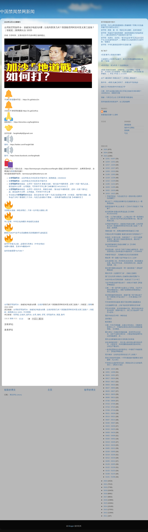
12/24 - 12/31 (111, 162)
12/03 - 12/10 (111, 171)
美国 (13, 171)
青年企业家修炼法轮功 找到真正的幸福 (119, 339)
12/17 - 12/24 (111, 165)
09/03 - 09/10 (111, 385)
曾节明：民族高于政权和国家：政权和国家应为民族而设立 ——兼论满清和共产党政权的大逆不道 (122, 34)
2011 (106, 516)
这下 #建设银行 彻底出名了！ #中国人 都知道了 (119, 78)
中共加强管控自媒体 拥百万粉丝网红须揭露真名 (123, 302)
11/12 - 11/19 (111, 181)
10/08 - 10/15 (111, 369)
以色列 (40, 304)
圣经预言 (108, 319)
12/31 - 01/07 (111, 159)
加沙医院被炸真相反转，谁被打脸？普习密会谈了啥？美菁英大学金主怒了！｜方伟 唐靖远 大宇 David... (123, 297)
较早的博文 (90, 390)
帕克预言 (108, 322)
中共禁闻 (27, 312)
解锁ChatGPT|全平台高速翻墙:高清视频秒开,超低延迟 (26, 233)
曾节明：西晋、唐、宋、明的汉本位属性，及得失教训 (121, 30)
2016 (106, 500)
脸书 (6, 156)
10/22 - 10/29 (111, 190)
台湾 (6, 304)
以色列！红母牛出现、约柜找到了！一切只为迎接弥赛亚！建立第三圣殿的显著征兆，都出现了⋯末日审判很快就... (123, 239)
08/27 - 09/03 (111, 388)
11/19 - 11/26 (111, 178)
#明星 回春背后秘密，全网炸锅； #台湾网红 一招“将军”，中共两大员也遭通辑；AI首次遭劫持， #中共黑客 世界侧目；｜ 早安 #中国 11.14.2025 (122, 72)
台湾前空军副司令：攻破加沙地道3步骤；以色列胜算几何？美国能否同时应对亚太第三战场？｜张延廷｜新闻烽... (124, 226)
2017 (106, 497)
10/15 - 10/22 (111, 193)
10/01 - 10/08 (111, 372)
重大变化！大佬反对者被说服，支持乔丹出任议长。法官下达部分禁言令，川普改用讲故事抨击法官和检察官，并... (123, 334)
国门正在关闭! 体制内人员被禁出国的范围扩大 (122, 276)
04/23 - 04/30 (111, 426)
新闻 (90, 304)
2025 (106, 149)
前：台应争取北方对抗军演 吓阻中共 (28, 181)
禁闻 (105, 112)
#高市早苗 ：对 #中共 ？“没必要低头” (115, 65)
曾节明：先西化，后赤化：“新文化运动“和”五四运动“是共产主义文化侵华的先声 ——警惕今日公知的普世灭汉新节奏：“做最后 (122, 40)
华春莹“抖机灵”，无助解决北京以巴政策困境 (121, 255)
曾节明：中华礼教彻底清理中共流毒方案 (116, 45)
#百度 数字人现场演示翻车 (111, 55)
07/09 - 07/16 (111, 410)
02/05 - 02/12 (111, 461)
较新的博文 (10, 390)
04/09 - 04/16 (111, 432)
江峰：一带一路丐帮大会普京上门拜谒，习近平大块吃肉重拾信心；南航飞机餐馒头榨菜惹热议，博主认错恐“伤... (123, 290)
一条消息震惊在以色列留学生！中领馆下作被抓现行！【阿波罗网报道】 (123, 350)
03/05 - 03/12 (111, 448)
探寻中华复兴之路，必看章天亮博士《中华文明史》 (25, 244)
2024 (106, 152)
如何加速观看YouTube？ (14, 251)
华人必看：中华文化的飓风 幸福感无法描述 (21, 222)
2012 (106, 513)
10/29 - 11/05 (111, 187)
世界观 (10, 100)
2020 (106, 487)
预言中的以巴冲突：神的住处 (116, 315)
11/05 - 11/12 (111, 184)
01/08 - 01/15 (111, 474)
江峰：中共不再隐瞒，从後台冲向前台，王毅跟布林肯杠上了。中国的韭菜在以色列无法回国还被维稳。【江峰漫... (123, 327)
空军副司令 (14, 304)
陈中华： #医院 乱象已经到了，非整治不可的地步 (119, 82)
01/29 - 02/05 (111, 464)
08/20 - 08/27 (111, 391)
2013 (106, 509)
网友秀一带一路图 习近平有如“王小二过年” (121, 258)
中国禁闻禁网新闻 (17, 11)
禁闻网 (126, 130)
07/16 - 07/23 (111, 407)
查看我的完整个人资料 (109, 115)
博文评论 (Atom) (16, 395)
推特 (6, 144)
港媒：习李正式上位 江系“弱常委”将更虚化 (117, 97)
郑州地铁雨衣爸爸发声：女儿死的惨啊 (115, 102)
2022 (106, 481)
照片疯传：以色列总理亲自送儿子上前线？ (121, 354)
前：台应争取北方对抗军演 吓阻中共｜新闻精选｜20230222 (37, 178)
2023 (106, 156)
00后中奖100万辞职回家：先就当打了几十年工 (122, 279)
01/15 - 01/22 (111, 471)
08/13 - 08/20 (111, 394)
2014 (106, 506)
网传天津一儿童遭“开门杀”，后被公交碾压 (121, 273)
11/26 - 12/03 (111, 174)
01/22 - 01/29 (111, 467)
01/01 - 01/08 (111, 477)
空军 (43, 315)
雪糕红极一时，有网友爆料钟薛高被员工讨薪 (122, 231)
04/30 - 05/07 (111, 423)
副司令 (29, 315)
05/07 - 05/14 (111, 420)
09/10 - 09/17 (111, 382)
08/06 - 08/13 (111, 397)
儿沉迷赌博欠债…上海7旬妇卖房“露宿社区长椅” (123, 305)
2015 (106, 503)
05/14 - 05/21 (111, 416)
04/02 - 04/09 (111, 435)
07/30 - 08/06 (111, 401)
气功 (126, 133)
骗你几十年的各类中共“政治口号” (113, 87)
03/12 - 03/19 (111, 445)
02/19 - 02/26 (111, 455)
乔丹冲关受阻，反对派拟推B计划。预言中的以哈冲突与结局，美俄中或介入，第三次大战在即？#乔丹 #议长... (124, 310)
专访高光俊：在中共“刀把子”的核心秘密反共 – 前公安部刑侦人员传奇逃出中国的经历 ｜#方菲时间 (124, 250)
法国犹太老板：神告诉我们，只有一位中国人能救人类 (26, 210)
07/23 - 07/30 (111, 404)
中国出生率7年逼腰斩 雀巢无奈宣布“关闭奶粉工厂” (124, 234)
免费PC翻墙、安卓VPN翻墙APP (17, 246)
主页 (50, 390)
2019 (106, 490)
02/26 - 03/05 (111, 451)
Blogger (71, 526)
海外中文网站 (129, 128)
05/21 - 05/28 (111, 413)
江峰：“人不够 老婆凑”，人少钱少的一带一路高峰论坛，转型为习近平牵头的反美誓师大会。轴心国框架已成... (124, 219)
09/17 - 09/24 (111, 378)
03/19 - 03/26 (111, 442)
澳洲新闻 (127, 125)
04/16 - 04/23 (111, 429)
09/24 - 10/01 (111, 375)
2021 (106, 484)
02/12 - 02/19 (111, 458)
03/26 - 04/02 (111, 439)
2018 (106, 493)
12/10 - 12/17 (111, 168)
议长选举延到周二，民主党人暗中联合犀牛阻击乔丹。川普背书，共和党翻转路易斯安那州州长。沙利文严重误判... (123, 344)
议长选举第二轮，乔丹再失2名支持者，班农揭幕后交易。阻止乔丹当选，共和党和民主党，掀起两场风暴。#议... (124, 263)
